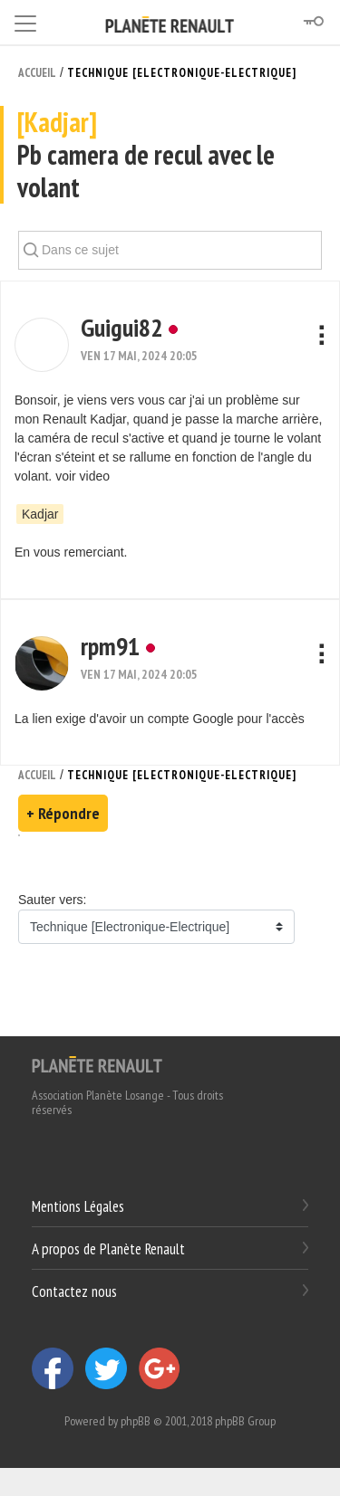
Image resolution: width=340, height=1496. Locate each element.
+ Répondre (63, 813)
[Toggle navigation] (25, 20)
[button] (42, 345)
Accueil (37, 73)
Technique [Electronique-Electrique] (181, 73)
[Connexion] (313, 22)
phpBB (136, 1421)
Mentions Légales (78, 1206)
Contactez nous (74, 1291)
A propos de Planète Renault (108, 1249)
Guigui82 (121, 327)
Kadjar (40, 514)
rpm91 (110, 645)
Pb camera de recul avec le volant (169, 155)
